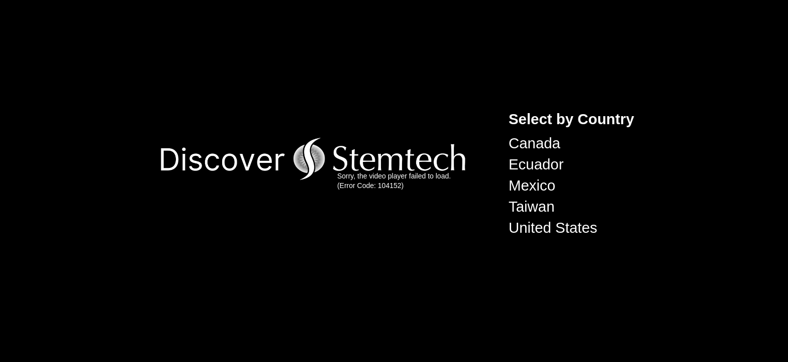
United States (553, 227)
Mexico (532, 185)
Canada (534, 143)
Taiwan (532, 206)
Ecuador (536, 164)
